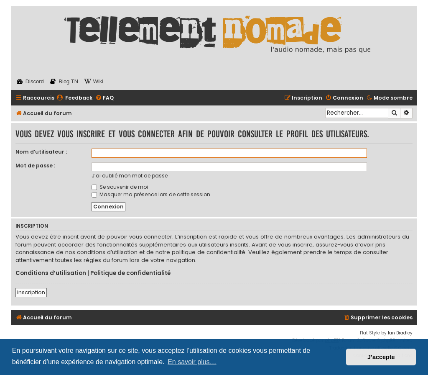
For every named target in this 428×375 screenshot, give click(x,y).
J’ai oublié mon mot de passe (130, 175)
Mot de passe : (35, 165)
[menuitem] (74, 98)
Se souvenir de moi (120, 186)
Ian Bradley (400, 333)
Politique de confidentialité (130, 273)
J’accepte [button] (381, 357)
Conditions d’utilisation (50, 273)
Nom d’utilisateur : (41, 151)
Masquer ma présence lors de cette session (151, 194)
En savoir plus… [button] (192, 361)
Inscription (31, 292)
